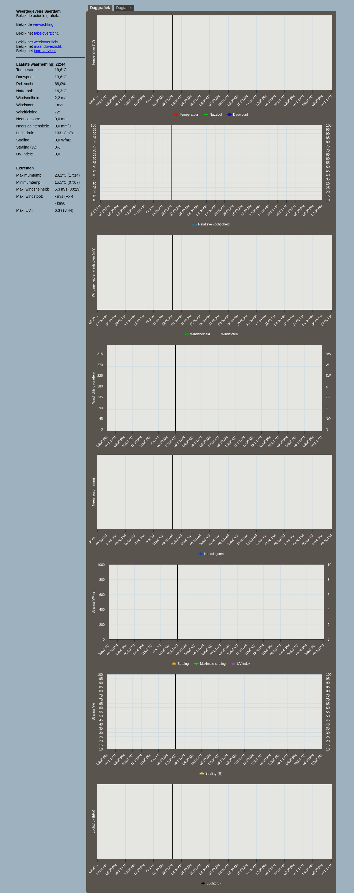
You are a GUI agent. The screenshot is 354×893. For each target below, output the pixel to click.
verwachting (43, 24)
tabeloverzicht (46, 33)
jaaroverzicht (45, 51)
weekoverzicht (46, 42)
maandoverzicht (47, 46)
